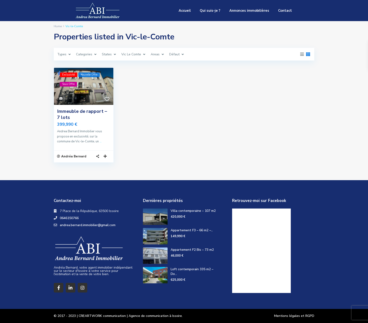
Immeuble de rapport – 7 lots (82, 114)
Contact (285, 10)
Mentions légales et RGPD (294, 316)
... (101, 141)
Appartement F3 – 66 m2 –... (192, 230)
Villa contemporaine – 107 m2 (193, 211)
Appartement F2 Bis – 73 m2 (192, 249)
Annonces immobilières (249, 10)
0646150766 (69, 218)
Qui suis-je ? (210, 10)
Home (58, 26)
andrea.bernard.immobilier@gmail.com (88, 225)
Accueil (185, 10)
